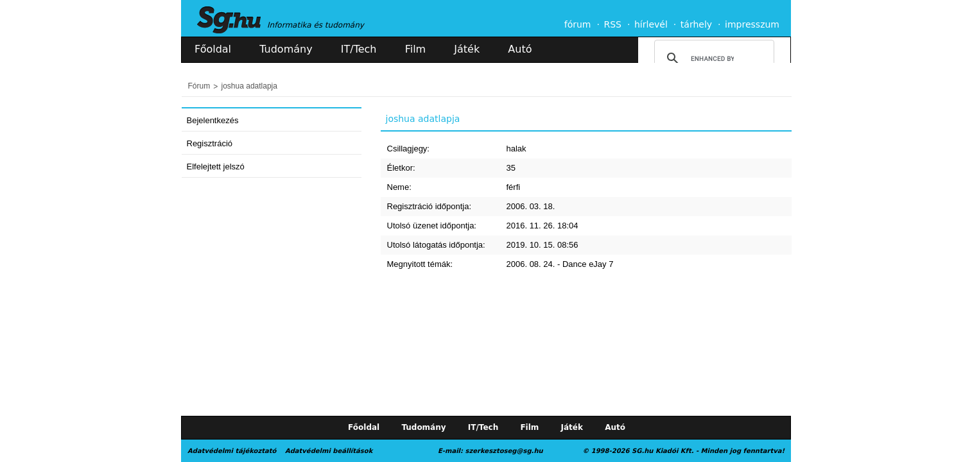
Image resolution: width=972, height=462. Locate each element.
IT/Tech (359, 49)
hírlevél (651, 24)
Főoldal (213, 49)
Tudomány (285, 49)
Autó (520, 49)
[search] (712, 58)
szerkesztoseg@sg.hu (504, 450)
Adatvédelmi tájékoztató (231, 450)
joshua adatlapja (249, 85)
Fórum (199, 85)
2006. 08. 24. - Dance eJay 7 (560, 264)
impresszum (752, 24)
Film (415, 49)
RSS (612, 24)
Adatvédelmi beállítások (328, 450)
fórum (577, 24)
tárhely (696, 24)
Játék (467, 49)
